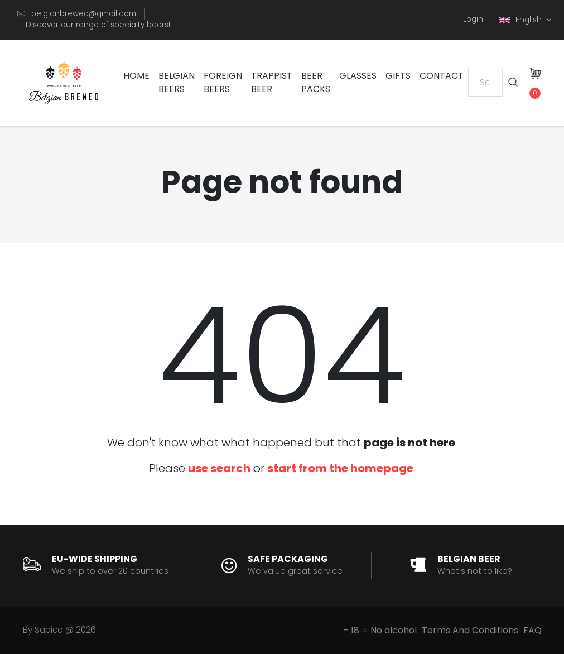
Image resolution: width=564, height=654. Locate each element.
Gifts (398, 75)
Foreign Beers (223, 82)
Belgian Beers (176, 82)
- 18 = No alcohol (380, 630)
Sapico (49, 630)
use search (219, 468)
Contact (442, 75)
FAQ (532, 630)
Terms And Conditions (470, 630)
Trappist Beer (271, 82)
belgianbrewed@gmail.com (83, 13)
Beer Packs (315, 82)
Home (136, 75)
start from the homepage (340, 468)
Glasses (358, 75)
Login (473, 19)
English (521, 20)
